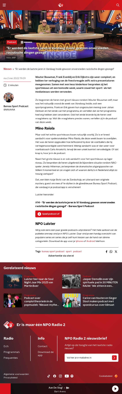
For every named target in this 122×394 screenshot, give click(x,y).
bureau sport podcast (53, 251)
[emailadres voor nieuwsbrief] (91, 358)
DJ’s (6, 346)
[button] (115, 388)
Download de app (46, 354)
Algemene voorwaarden (16, 374)
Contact (42, 346)
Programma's (12, 352)
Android (91, 241)
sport (69, 251)
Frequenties (11, 358)
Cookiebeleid (105, 376)
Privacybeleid (10, 377)
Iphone (79, 241)
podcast (77, 251)
